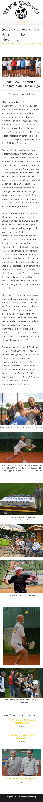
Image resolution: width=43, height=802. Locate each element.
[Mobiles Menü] (21, 22)
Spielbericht (30, 94)
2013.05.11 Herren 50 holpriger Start (21, 778)
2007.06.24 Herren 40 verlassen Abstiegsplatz (21, 736)
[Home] (3, 43)
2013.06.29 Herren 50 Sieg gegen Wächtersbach (21, 721)
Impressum (11, 797)
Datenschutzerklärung (27, 797)
